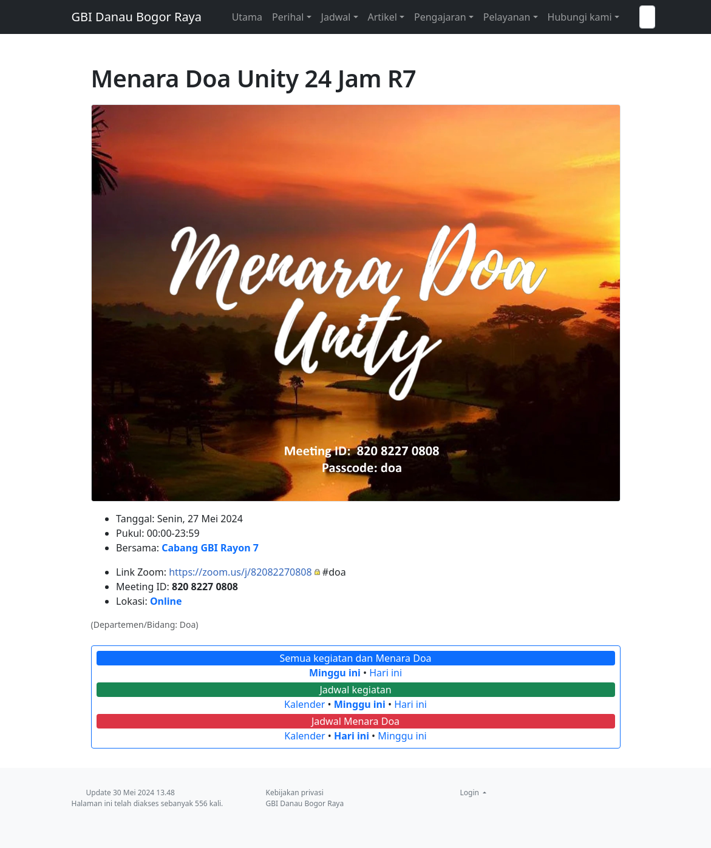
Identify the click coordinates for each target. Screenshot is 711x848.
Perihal (288, 17)
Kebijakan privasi (295, 792)
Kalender (304, 704)
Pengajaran (440, 17)
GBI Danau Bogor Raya (137, 16)
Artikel (382, 17)
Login (470, 792)
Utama (247, 17)
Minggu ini (335, 672)
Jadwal (336, 17)
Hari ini (385, 672)
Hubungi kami (580, 17)
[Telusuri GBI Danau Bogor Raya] (647, 17)
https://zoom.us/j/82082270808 (240, 572)
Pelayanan (507, 17)
